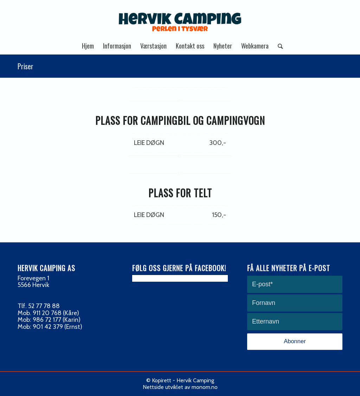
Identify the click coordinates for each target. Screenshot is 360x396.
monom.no (205, 387)
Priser (25, 66)
